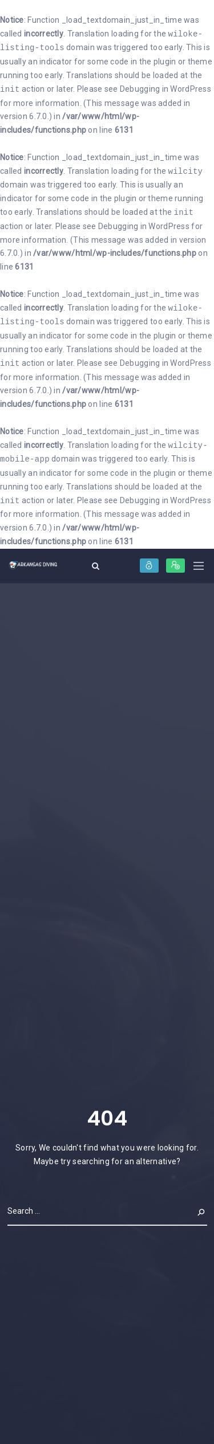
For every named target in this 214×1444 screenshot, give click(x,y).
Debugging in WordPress (165, 89)
